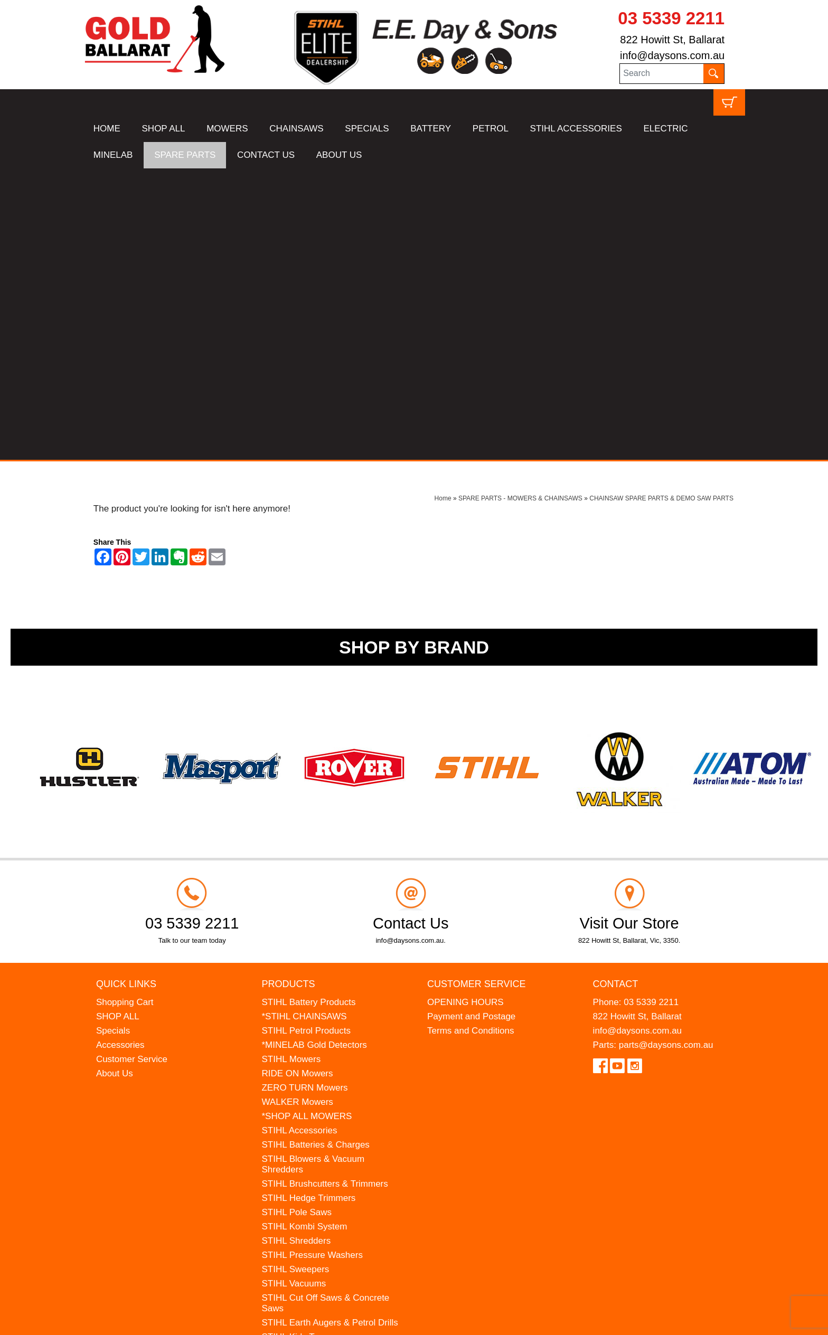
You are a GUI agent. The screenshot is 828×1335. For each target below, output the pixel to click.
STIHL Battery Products (308, 711)
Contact (615, 692)
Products (288, 692)
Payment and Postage (471, 725)
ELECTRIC (665, 129)
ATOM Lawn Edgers (301, 1074)
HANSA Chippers (295, 1088)
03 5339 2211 (671, 18)
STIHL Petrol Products (306, 739)
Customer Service (131, 768)
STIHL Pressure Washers (311, 964)
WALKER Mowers (297, 811)
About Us (114, 782)
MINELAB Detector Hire (308, 1117)
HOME (106, 129)
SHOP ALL (163, 129)
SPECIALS (367, 129)
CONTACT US (266, 155)
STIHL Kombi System (304, 935)
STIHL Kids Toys (294, 1045)
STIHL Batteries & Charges (315, 853)
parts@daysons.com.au (666, 754)
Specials (113, 739)
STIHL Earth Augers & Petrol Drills (329, 1031)
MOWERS (227, 129)
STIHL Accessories (299, 839)
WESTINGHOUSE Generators (322, 1102)
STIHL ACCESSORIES (576, 129)
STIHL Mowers (291, 768)
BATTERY (430, 129)
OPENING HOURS (465, 711)
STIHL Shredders (296, 949)
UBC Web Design (135, 1320)
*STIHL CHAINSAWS (303, 725)
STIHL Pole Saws (296, 921)
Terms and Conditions (470, 739)
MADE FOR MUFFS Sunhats (319, 1060)
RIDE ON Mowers (297, 782)
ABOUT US (339, 155)
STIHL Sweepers (295, 978)
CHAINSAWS (296, 129)
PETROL (491, 129)
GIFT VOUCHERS (298, 1131)
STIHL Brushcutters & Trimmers (324, 892)
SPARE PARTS (184, 155)
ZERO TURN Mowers (304, 796)
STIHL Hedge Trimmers (308, 907)
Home (443, 207)
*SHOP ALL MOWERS (306, 825)
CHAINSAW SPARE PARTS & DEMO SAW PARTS (661, 207)
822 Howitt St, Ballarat (672, 39)
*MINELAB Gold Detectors (313, 754)
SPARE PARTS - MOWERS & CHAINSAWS (520, 207)
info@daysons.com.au (672, 55)
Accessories (120, 754)
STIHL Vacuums (293, 992)
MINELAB (113, 155)
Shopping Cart (125, 711)
